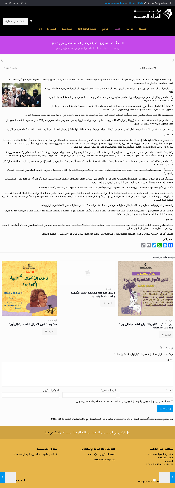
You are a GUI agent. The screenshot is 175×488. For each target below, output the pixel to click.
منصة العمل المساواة (15, 21)
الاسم (169, 390)
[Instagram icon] (10, 3)
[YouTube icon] (18, 3)
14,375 (117, 120)
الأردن (10, 129)
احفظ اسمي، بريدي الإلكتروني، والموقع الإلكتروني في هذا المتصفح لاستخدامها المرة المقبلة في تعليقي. (123, 401)
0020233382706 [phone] (136, 3)
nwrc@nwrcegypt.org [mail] (114, 3)
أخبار (106, 48)
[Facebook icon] (26, 3)
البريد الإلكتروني (108, 390)
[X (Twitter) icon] (22, 3)
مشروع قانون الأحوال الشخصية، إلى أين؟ (32, 324)
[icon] (6, 3)
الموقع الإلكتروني (51, 390)
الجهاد (105, 109)
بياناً (100, 115)
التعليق (169, 359)
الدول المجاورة (134, 234)
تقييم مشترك (158, 193)
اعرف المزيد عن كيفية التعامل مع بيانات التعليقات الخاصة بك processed (83, 419)
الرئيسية (116, 48)
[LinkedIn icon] (14, 3)
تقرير (117, 225)
